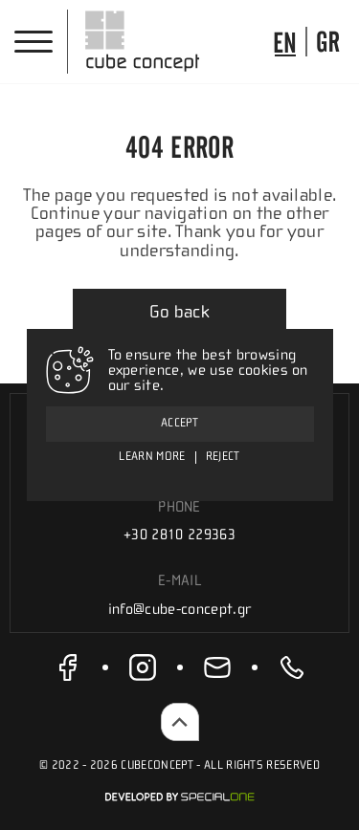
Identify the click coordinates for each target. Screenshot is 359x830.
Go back (179, 312)
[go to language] (285, 42)
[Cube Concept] (142, 41)
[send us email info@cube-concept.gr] (217, 667)
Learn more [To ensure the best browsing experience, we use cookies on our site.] (152, 457)
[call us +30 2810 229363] (292, 667)
